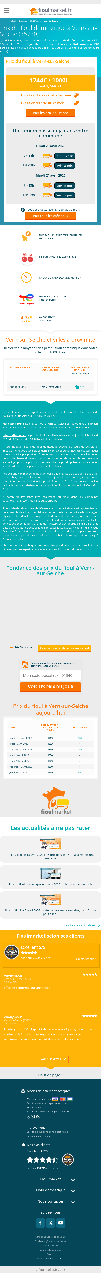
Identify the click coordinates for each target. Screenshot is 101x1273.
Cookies (50, 1254)
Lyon (25, 500)
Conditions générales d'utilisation (51, 1241)
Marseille (35, 500)
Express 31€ (65, 156)
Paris (18, 500)
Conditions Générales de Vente (50, 1236)
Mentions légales (50, 1245)
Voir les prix (64, 165)
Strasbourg (50, 500)
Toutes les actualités (80, 925)
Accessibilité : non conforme (50, 1258)
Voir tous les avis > (86, 959)
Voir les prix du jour (50, 686)
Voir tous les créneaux (50, 215)
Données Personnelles (50, 1249)
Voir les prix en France (50, 112)
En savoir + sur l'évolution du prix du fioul (64, 648)
